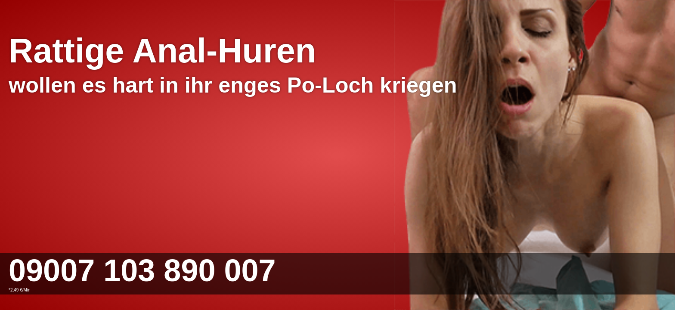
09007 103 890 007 (142, 270)
